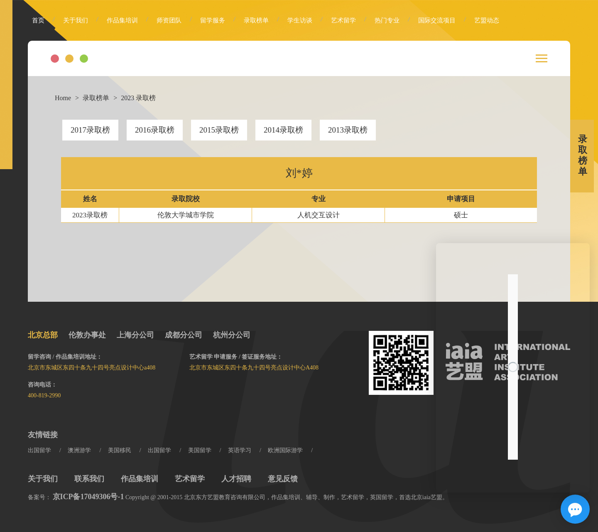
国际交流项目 (437, 20)
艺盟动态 (486, 20)
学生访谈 (299, 20)
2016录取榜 (154, 130)
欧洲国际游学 (285, 450)
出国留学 (39, 450)
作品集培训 (122, 20)
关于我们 (75, 20)
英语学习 (239, 450)
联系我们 (89, 479)
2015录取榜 (219, 130)
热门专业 (387, 20)
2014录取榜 (283, 130)
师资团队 (169, 20)
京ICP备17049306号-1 (88, 497)
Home (63, 97)
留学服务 (212, 20)
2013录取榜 (348, 130)
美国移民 (119, 450)
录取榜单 (256, 20)
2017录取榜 (90, 130)
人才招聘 (236, 479)
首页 (38, 20)
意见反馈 (283, 479)
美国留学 (199, 450)
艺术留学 (343, 20)
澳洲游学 (79, 450)
